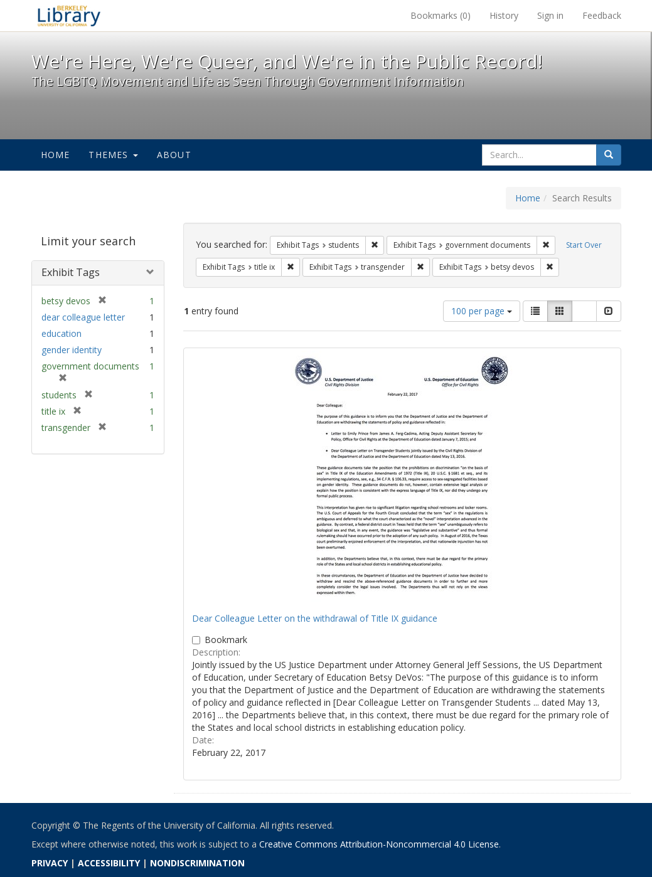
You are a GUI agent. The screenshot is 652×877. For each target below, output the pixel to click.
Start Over (584, 245)
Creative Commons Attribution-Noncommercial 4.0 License (379, 844)
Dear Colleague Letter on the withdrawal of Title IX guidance (314, 618)
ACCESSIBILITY (109, 863)
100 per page (481, 311)
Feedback (601, 15)
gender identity (71, 350)
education (61, 333)
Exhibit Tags (70, 272)
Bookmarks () (440, 15)
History (503, 15)
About (174, 155)
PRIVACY (49, 863)
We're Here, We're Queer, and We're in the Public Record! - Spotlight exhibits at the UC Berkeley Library (69, 15)
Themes (112, 155)
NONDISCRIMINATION (197, 863)
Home (55, 155)
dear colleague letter (83, 317)
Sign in (550, 15)
